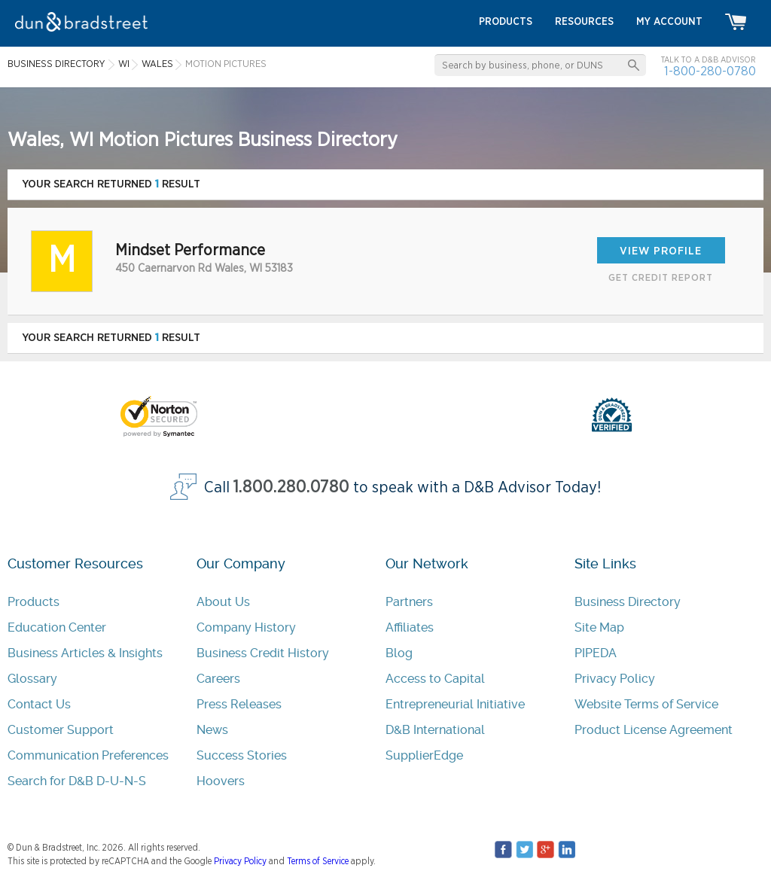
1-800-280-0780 (710, 71)
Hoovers (221, 781)
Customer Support (61, 730)
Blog (399, 653)
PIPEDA (595, 653)
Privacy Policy (614, 678)
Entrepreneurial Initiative (455, 704)
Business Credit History (263, 653)
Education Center (57, 627)
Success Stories (242, 755)
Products (33, 602)
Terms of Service (318, 861)
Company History (246, 627)
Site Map (599, 627)
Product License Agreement (653, 730)
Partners (409, 602)
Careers (218, 678)
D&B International (435, 730)
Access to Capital (435, 678)
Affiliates (410, 627)
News (212, 730)
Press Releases (239, 704)
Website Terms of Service (646, 704)
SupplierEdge (424, 755)
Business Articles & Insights (85, 653)
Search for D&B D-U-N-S (77, 781)
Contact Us (39, 704)
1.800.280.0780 (291, 487)
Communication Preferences (88, 755)
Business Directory (627, 602)
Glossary (32, 678)
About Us (223, 602)
